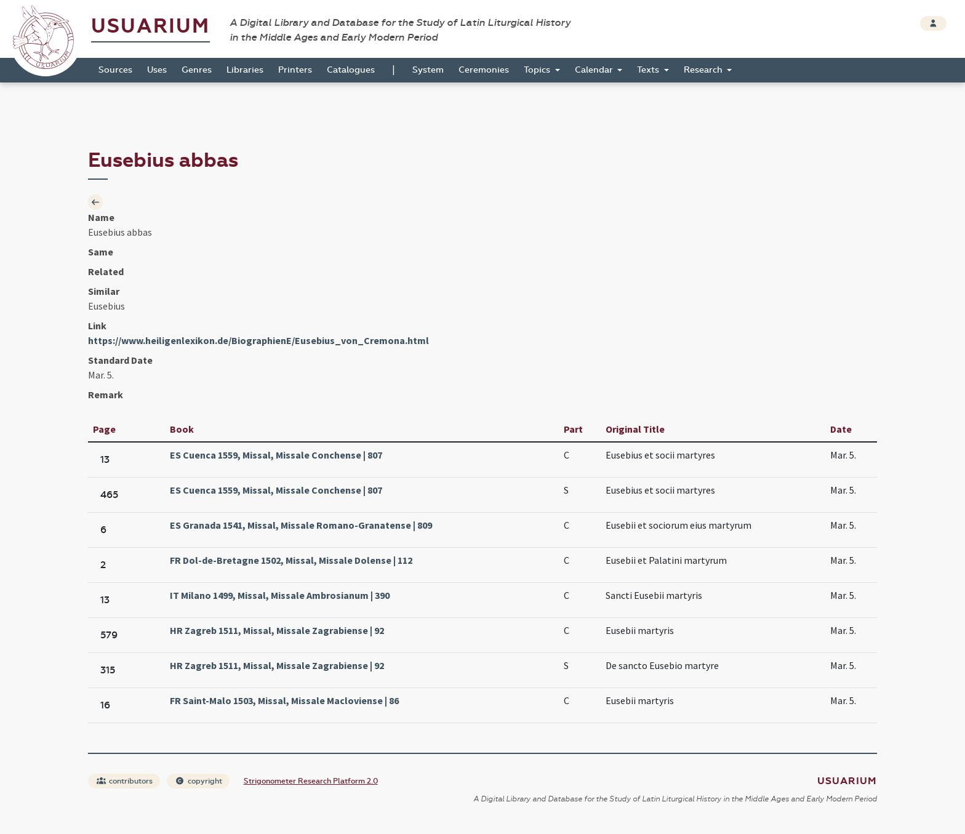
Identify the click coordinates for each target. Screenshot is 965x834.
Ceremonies (483, 70)
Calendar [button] (595, 70)
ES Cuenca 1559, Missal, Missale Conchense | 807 (276, 455)
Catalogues (351, 70)
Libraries (244, 70)
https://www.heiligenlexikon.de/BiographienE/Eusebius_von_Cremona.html (258, 340)
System (428, 70)
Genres (197, 70)
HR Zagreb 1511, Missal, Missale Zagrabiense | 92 (277, 630)
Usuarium (150, 26)
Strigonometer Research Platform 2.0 (311, 781)
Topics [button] (538, 70)
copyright (198, 781)
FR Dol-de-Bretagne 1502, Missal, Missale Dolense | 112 (291, 560)
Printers (295, 70)
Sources (115, 70)
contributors (125, 781)
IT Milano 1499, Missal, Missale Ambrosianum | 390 (280, 595)
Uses (157, 70)
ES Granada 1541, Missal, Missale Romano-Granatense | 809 (301, 525)
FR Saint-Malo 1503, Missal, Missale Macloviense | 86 (284, 700)
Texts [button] (649, 70)
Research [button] (704, 70)
